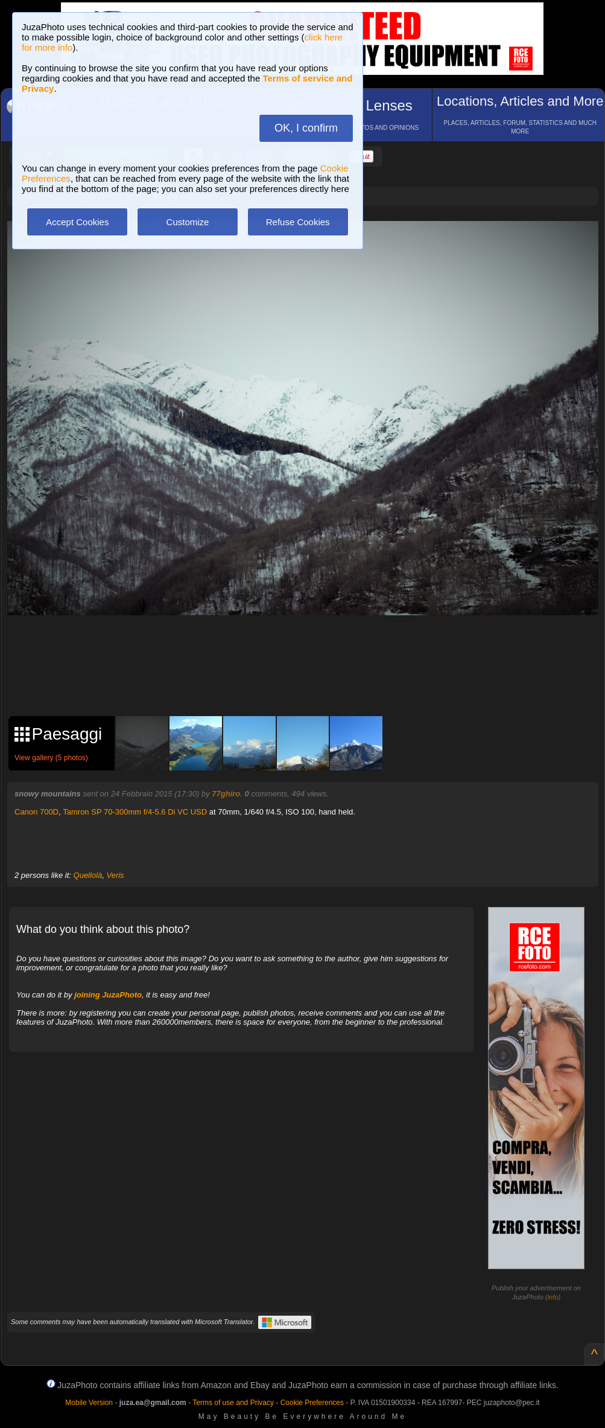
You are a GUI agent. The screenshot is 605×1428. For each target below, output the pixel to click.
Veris (115, 875)
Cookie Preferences (312, 1402)
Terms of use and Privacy (233, 1402)
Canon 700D (36, 811)
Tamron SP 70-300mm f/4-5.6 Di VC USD (135, 811)
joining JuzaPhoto (108, 994)
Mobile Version (89, 1402)
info (553, 1297)
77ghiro (226, 793)
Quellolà (88, 875)
